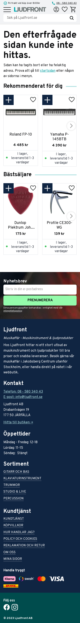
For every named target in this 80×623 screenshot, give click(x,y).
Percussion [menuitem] (13, 499)
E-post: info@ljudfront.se (22, 397)
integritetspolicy (12, 310)
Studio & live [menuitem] (14, 492)
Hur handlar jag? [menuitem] (19, 532)
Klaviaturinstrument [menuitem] (22, 479)
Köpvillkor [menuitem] (13, 526)
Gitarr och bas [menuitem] (16, 472)
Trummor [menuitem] (11, 485)
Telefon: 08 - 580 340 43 (23, 392)
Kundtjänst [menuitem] (13, 519)
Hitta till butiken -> (18, 422)
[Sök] (72, 18)
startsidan (47, 71)
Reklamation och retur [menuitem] (24, 546)
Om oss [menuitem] (9, 552)
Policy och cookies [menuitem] (20, 539)
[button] (7, 10)
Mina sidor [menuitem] (12, 559)
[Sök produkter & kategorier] (37, 18)
